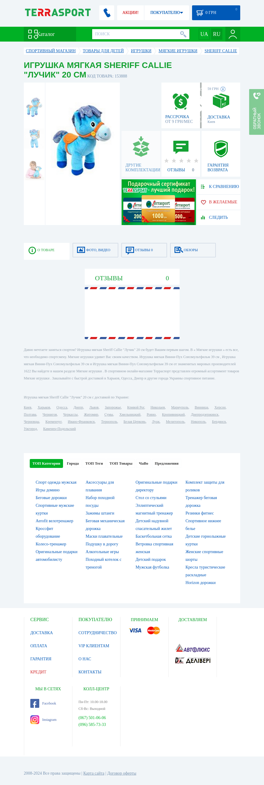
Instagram (43, 719)
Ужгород (30, 429)
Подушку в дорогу (102, 544)
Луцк (156, 422)
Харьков (43, 407)
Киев (27, 407)
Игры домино (47, 490)
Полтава (30, 414)
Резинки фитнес (200, 513)
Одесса (61, 407)
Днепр (78, 407)
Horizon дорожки (201, 582)
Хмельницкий (129, 414)
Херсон (220, 407)
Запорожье (113, 407)
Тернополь (109, 422)
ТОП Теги (94, 463)
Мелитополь (175, 422)
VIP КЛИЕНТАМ (93, 646)
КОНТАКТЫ (89, 672)
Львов (94, 407)
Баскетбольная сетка (154, 536)
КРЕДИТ (38, 672)
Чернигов (50, 414)
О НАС (84, 659)
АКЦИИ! (130, 12)
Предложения (167, 463)
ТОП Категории (46, 463)
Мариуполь (179, 407)
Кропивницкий (173, 414)
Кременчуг (53, 422)
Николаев (157, 407)
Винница (201, 407)
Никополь (198, 422)
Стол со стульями (151, 498)
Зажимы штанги (100, 513)
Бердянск (219, 422)
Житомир (91, 414)
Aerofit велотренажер (54, 521)
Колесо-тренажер (51, 544)
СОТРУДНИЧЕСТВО (97, 633)
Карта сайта (93, 773)
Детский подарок (151, 559)
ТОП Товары (120, 463)
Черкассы (70, 414)
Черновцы (31, 422)
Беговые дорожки (51, 498)
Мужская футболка (152, 567)
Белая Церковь (134, 422)
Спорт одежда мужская (56, 482)
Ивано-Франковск (81, 422)
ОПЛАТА (38, 646)
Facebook (43, 703)
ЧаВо (143, 463)
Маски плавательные (104, 536)
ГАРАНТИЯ (40, 659)
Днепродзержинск (205, 414)
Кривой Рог (135, 407)
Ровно (151, 414)
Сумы (108, 414)
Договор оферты (121, 773)
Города (73, 463)
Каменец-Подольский (59, 429)
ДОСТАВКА (41, 633)
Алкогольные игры (102, 552)
